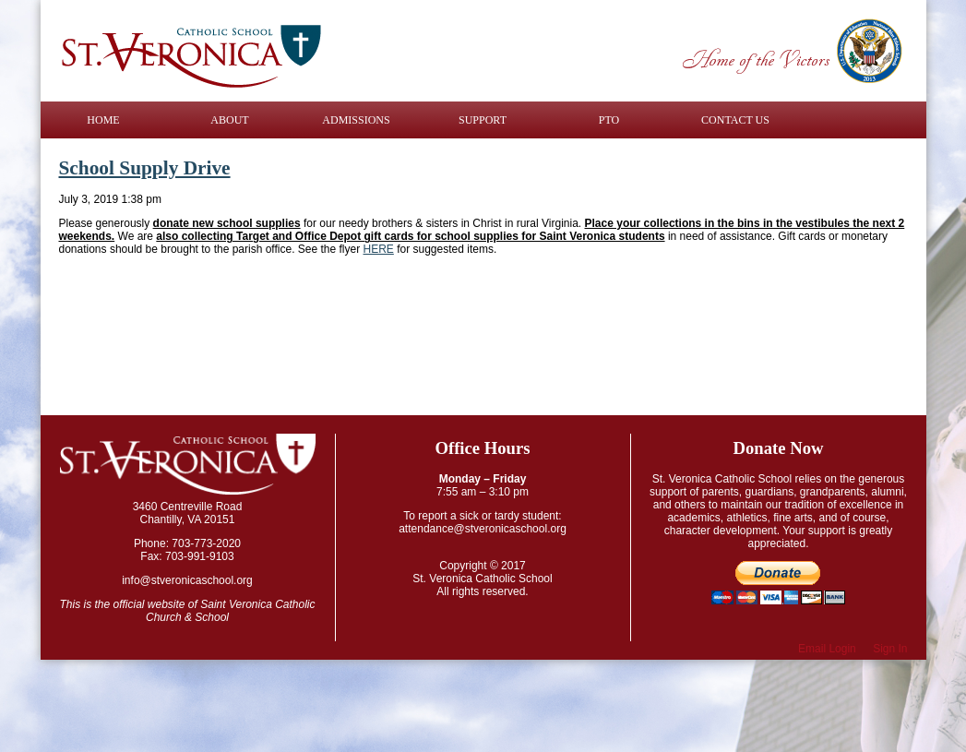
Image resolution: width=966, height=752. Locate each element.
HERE (379, 249)
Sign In (890, 648)
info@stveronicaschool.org (187, 580)
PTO (609, 119)
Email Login (827, 648)
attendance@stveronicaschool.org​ (482, 528)
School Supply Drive (145, 168)
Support (483, 119)
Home (103, 119)
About (229, 119)
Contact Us (735, 119)
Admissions (355, 119)
